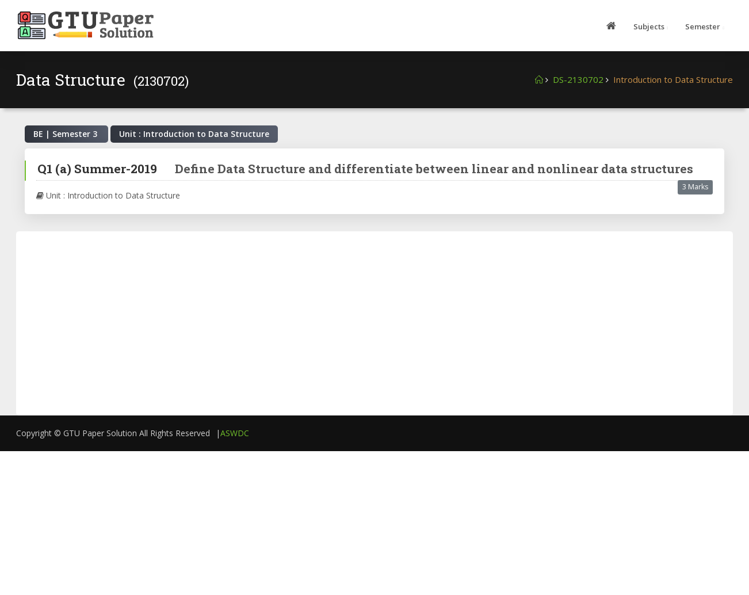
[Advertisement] (284, 323)
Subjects (648, 26)
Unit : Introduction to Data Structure (108, 195)
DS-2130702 (578, 79)
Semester (702, 26)
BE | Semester (66, 133)
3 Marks (695, 187)
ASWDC (234, 433)
